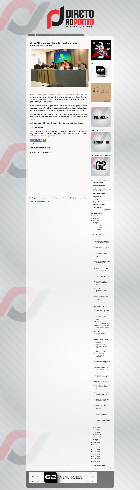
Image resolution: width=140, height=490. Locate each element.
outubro (97, 229)
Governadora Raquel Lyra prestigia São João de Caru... (101, 414)
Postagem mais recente (38, 198)
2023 (94, 223)
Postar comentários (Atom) (41, 201)
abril (96, 429)
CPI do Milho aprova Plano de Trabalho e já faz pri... (102, 421)
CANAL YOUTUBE (68, 35)
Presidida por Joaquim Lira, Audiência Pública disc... (101, 399)
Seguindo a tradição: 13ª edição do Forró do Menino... (101, 407)
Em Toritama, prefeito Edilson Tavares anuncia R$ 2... (102, 269)
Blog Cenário (97, 196)
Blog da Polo (97, 202)
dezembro (97, 225)
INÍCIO (32, 35)
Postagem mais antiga (78, 198)
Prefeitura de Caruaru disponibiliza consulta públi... (100, 346)
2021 (94, 442)
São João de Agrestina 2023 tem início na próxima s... (102, 350)
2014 (94, 458)
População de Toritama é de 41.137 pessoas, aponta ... (102, 241)
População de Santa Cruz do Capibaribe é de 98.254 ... (102, 248)
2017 (94, 451)
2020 (94, 444)
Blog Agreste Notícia (99, 199)
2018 (94, 449)
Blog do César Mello (99, 204)
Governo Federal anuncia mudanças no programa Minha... (101, 290)
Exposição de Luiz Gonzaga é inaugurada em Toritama (102, 326)
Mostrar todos (108, 209)
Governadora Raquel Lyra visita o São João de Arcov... (101, 318)
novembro (97, 227)
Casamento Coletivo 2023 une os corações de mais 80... (101, 369)
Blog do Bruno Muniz (99, 193)
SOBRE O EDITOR (53, 35)
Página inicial (59, 198)
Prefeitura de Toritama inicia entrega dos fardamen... (101, 393)
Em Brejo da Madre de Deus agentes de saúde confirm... (102, 263)
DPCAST (79, 35)
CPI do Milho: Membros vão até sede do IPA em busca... (101, 333)
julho (96, 236)
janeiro (97, 437)
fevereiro (97, 434)
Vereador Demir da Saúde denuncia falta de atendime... (101, 341)
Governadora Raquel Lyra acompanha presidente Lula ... (101, 387)
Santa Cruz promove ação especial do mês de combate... (101, 298)
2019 (94, 447)
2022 (94, 440)
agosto (97, 234)
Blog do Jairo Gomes (99, 185)
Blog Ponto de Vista (99, 190)
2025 (94, 218)
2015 (94, 456)
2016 (94, 454)
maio (96, 427)
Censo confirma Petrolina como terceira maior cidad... (101, 255)
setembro (97, 232)
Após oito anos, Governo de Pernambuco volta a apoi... (102, 311)
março (96, 432)
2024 (94, 220)
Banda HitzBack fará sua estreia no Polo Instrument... (101, 355)
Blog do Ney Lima (98, 188)
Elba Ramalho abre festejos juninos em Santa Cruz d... (102, 322)
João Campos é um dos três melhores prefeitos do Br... (102, 376)
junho (96, 239)
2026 (94, 215)
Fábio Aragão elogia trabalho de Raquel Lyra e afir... (102, 382)
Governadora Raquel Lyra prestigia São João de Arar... (101, 283)
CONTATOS (40, 35)
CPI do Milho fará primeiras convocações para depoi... (102, 275)
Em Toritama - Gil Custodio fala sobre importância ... (101, 307)
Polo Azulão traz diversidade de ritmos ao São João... (102, 362)
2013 (94, 461)
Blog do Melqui (97, 207)
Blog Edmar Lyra (98, 182)
